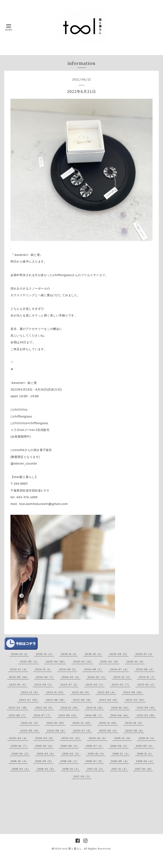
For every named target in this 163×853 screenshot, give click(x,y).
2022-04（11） (109, 699)
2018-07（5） (95, 761)
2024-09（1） (68, 669)
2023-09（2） (43, 684)
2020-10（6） (134, 722)
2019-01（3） (96, 753)
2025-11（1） (69, 654)
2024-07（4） (119, 669)
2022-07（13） (29, 699)
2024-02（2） (97, 677)
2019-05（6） (145, 745)
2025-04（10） (56, 661)
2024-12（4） (19, 669)
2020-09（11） (30, 730)
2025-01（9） (135, 661)
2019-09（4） (44, 745)
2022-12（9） (30, 692)
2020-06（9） (108, 730)
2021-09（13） (146, 707)
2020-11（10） (108, 722)
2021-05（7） (94, 715)
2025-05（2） (29, 661)
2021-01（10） (55, 722)
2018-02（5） (46, 768)
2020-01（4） (98, 738)
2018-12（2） (121, 753)
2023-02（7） (121, 684)
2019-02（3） (71, 753)
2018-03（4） (21, 768)
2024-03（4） (71, 677)
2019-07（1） (94, 745)
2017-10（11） (144, 768)
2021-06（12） (68, 715)
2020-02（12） (71, 738)
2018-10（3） (19, 761)
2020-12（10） (82, 722)
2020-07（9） (82, 730)
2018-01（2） (71, 768)
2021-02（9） (30, 722)
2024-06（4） (145, 669)
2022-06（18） (56, 699)
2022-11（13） (55, 692)
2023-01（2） (146, 684)
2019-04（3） (21, 753)
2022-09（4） (106, 692)
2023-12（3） (122, 677)
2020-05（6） (134, 730)
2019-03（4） (46, 753)
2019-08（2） (69, 745)
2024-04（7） (45, 677)
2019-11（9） (147, 738)
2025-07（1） (144, 654)
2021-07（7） (43, 715)
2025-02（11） (109, 661)
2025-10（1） (94, 654)
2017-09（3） (82, 776)
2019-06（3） (119, 745)
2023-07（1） (69, 684)
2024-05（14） (19, 677)
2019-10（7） (19, 745)
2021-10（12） (120, 707)
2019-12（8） (123, 738)
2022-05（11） (82, 699)
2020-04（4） (18, 738)
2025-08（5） (118, 654)
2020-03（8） (44, 738)
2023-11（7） (147, 677)
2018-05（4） (120, 761)
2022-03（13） (136, 699)
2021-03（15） (146, 715)
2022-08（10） (133, 692)
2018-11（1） (145, 753)
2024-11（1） (43, 669)
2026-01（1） (20, 654)
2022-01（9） (44, 707)
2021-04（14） (120, 715)
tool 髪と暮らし (72, 848)
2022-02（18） (18, 707)
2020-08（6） (56, 730)
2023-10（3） (18, 684)
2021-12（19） (70, 707)
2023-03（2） (95, 684)
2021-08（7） (18, 715)
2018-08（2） (69, 761)
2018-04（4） (145, 761)
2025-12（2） (45, 654)
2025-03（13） (83, 661)
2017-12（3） (95, 768)
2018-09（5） (44, 761)
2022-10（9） (81, 692)
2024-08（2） (93, 669)
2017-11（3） (119, 768)
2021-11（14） (95, 707)
